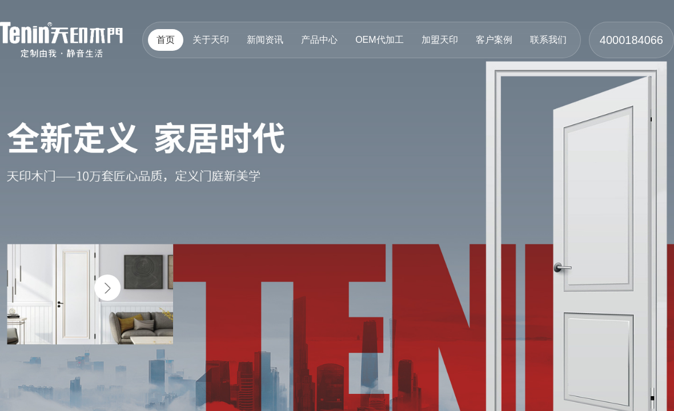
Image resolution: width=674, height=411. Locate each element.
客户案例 (494, 40)
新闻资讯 (265, 40)
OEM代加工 (379, 40)
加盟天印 (440, 40)
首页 (166, 40)
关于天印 (210, 40)
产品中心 (319, 40)
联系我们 (548, 40)
